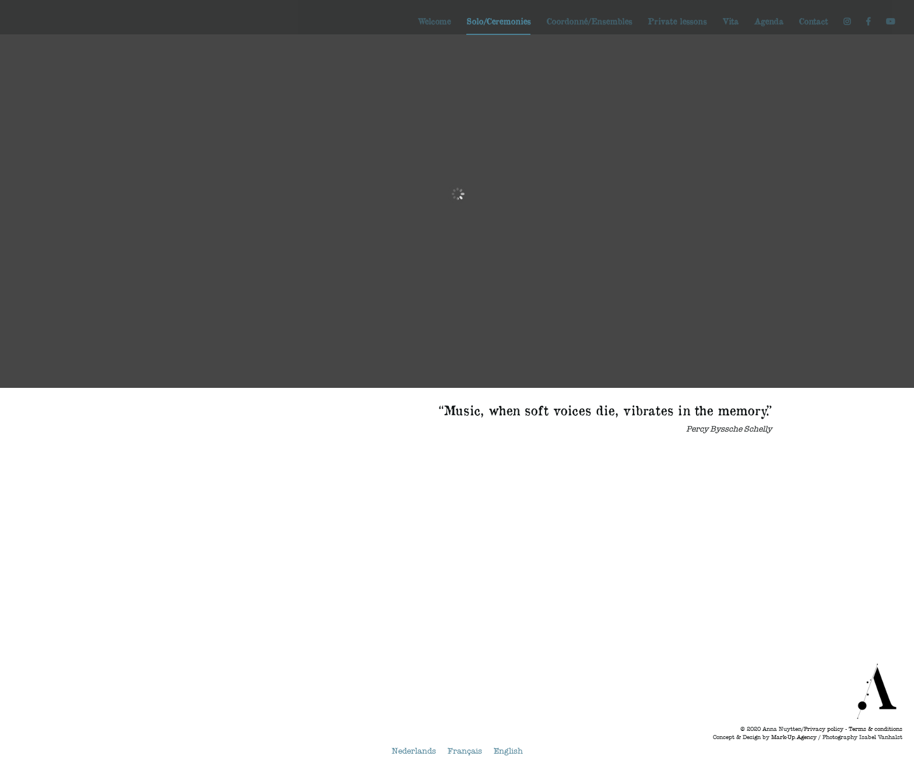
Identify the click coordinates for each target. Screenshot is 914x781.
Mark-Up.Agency (794, 737)
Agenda (768, 21)
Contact (813, 21)
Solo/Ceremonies (498, 21)
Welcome (434, 21)
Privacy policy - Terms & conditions (853, 729)
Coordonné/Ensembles (589, 21)
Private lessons (677, 21)
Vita (730, 21)
